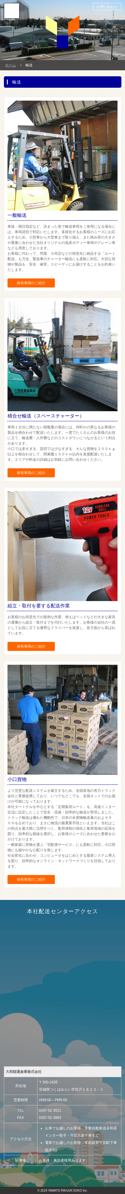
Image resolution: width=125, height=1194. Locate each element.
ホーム (10, 65)
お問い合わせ (107, 6)
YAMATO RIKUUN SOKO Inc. (68, 1190)
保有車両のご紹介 (31, 283)
